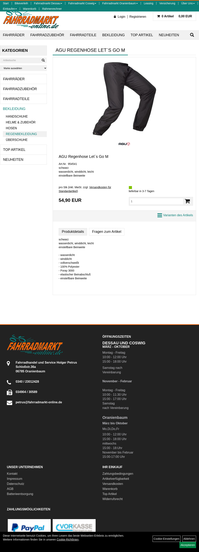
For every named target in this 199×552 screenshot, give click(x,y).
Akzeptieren (188, 545)
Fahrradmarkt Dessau (48, 3)
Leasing (148, 3)
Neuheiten (169, 35)
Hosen (11, 128)
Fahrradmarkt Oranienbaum (120, 3)
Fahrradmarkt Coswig (82, 3)
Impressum (14, 478)
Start (6, 3)
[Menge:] (156, 201)
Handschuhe (17, 116)
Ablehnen (189, 538)
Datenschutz (15, 483)
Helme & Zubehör (21, 122)
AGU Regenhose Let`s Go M (83, 156)
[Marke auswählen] (23, 68)
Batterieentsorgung (20, 494)
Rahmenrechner (52, 8)
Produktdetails (73, 232)
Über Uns (188, 3)
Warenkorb (29, 8)
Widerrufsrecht (112, 499)
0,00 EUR (174, 16)
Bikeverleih (21, 3)
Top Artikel (142, 35)
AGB (10, 488)
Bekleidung (113, 35)
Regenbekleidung (21, 134)
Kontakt (12, 473)
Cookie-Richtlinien (68, 539)
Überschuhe (17, 140)
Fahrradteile (83, 35)
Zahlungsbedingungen (117, 473)
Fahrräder (13, 35)
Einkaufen (10, 8)
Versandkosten (112, 483)
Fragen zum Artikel (106, 232)
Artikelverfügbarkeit (115, 478)
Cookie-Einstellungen (166, 538)
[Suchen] (192, 35)
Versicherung (167, 3)
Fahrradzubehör (47, 35)
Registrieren (137, 16)
